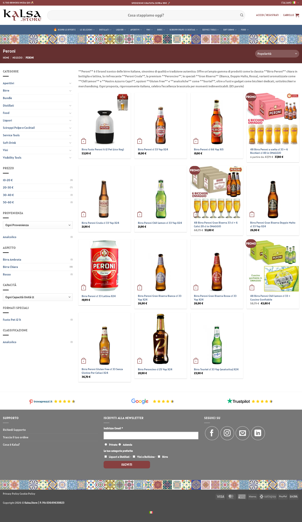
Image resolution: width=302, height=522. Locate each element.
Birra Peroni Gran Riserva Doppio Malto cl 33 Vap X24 (272, 224)
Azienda (127, 444)
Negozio (18, 57)
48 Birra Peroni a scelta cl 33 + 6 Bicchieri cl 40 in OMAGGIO (269, 151)
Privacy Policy (11, 493)
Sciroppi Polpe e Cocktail (183, 30)
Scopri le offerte (67, 29)
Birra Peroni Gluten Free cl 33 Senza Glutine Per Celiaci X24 (102, 371)
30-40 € (8, 195)
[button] (267, 15)
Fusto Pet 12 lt (12, 320)
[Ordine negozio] (277, 53)
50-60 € (8, 202)
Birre (161, 30)
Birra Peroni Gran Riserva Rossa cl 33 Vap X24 (215, 297)
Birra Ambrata (12, 259)
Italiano (290, 3)
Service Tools (210, 30)
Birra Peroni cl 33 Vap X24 (153, 149)
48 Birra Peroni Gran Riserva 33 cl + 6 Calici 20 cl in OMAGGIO (216, 224)
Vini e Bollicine (145, 457)
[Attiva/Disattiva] (70, 83)
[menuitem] (151, 512)
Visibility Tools (12, 157)
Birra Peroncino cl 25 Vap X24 (155, 369)
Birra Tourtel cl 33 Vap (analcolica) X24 (216, 369)
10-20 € (8, 180)
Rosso (7, 274)
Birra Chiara (10, 267)
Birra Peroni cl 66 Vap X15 (209, 149)
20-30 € (8, 187)
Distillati (105, 30)
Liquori (121, 30)
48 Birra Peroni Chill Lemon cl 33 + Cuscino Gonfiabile (270, 297)
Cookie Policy (27, 493)
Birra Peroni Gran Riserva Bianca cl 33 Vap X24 (159, 297)
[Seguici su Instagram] (227, 433)
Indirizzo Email (113, 428)
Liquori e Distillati (119, 457)
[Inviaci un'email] (243, 433)
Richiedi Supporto (14, 430)
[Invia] (241, 15)
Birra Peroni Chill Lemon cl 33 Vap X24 (160, 223)
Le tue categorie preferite (118, 451)
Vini (149, 30)
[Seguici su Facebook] (212, 433)
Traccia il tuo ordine (15, 437)
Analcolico (9, 237)
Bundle (7, 98)
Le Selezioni (87, 30)
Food (245, 30)
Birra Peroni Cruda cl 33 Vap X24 (100, 223)
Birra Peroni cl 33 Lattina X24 (99, 296)
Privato (113, 444)
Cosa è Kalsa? (11, 444)
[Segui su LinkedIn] (258, 433)
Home (6, 57)
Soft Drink (230, 30)
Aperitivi (136, 30)
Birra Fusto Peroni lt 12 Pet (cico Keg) (103, 149)
